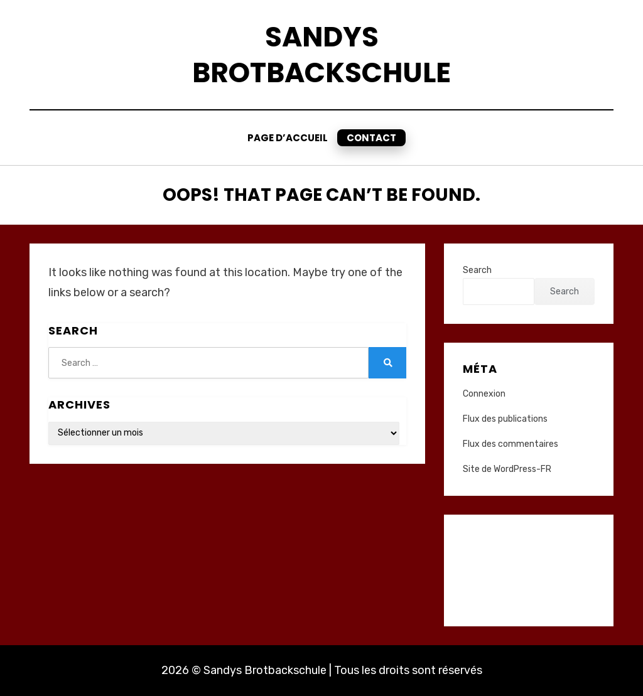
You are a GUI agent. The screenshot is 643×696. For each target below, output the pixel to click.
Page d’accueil (287, 137)
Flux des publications (505, 419)
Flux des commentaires (510, 444)
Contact (371, 137)
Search (477, 270)
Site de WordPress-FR (507, 469)
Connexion (484, 393)
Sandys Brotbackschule (321, 55)
